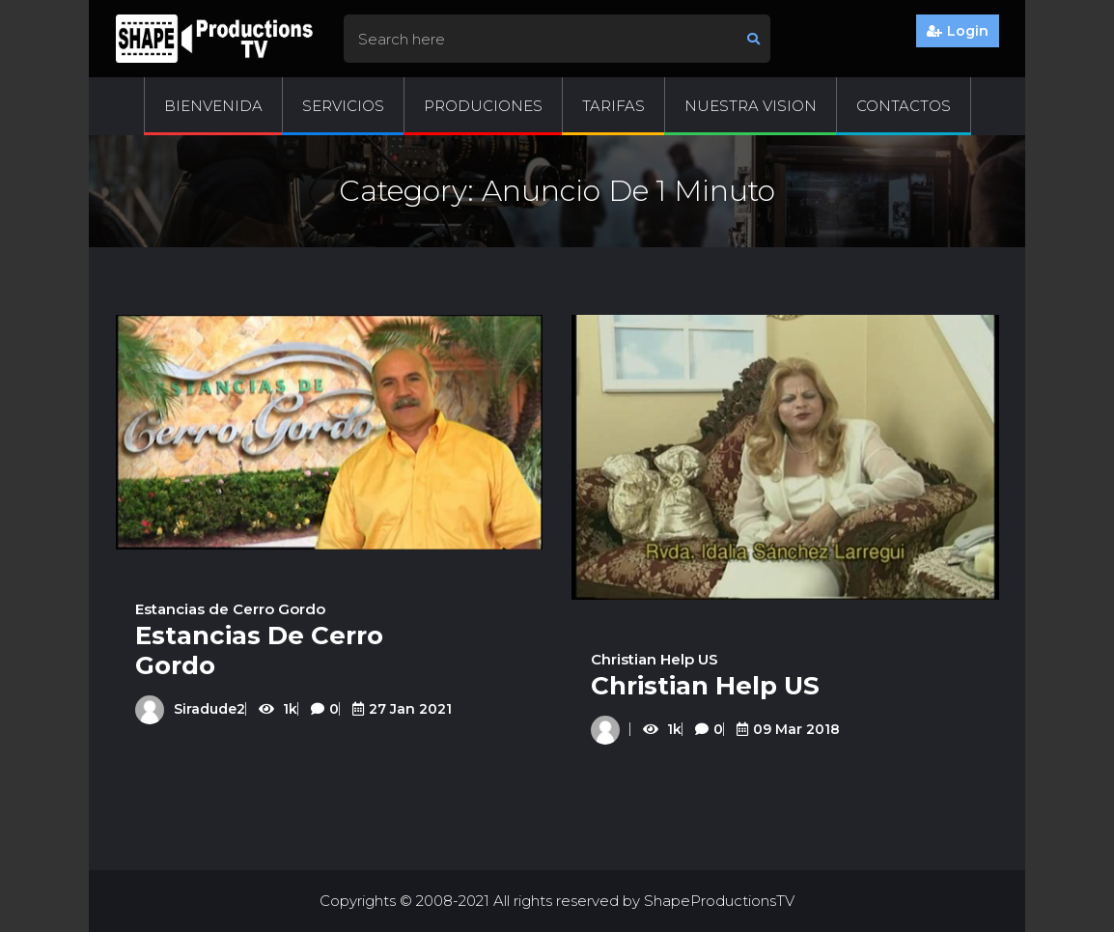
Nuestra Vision (750, 106)
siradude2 (190, 709)
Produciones (483, 106)
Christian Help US (654, 659)
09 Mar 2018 (788, 729)
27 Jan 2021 (402, 709)
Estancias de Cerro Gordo (230, 609)
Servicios (343, 106)
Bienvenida (213, 106)
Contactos (903, 106)
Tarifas (613, 106)
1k (280, 709)
